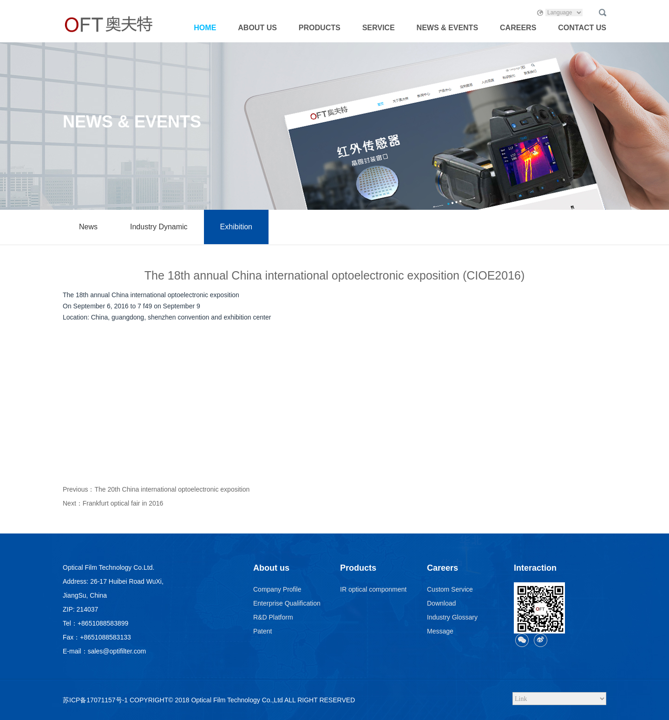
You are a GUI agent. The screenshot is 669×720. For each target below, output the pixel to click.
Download (441, 603)
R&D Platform (273, 617)
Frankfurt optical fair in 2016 (123, 503)
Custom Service (450, 589)
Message (440, 631)
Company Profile (277, 589)
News (88, 227)
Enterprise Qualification (287, 603)
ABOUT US (257, 28)
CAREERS (518, 28)
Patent (262, 631)
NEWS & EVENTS (447, 28)
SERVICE (378, 28)
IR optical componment (373, 589)
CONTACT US (582, 28)
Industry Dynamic (159, 227)
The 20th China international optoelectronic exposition (171, 489)
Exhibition (236, 227)
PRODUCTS (320, 28)
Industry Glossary (452, 617)
